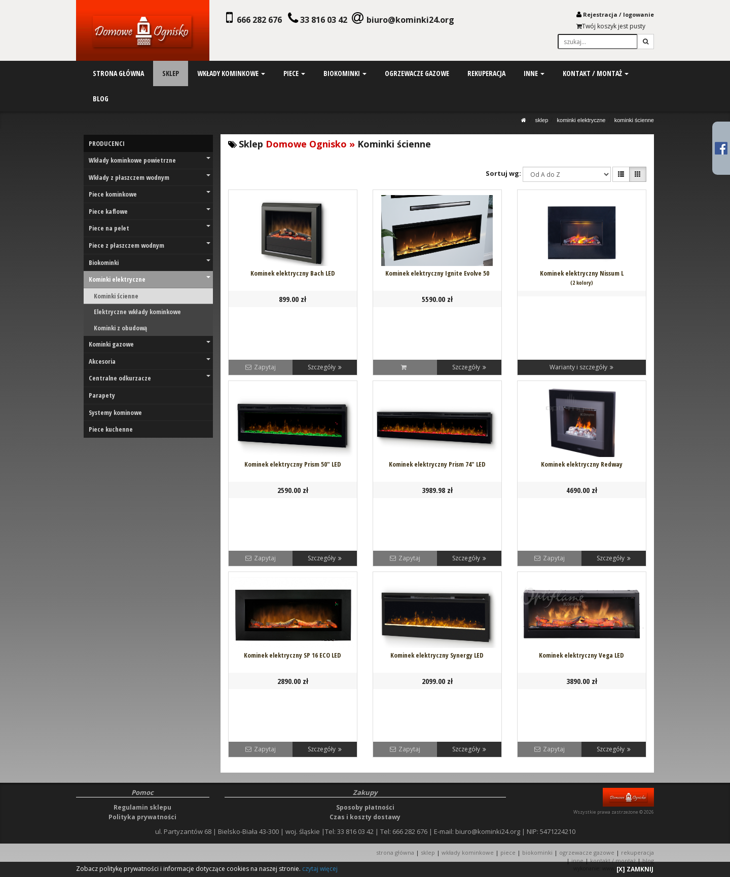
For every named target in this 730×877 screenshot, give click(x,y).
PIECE (508, 852)
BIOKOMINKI (537, 852)
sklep (170, 73)
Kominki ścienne (634, 120)
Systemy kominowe (115, 412)
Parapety (102, 395)
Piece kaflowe (149, 211)
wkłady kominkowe (231, 73)
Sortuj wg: (503, 173)
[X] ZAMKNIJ (634, 869)
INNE (577, 860)
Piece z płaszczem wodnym (149, 245)
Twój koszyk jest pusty (610, 26)
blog (100, 98)
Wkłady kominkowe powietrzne (149, 160)
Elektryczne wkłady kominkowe (137, 311)
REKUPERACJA (637, 852)
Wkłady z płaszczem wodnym (149, 177)
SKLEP (542, 120)
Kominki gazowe (149, 344)
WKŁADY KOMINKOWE (468, 852)
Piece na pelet (149, 228)
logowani (636, 14)
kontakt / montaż (595, 73)
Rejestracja (600, 14)
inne (534, 73)
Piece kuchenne (111, 429)
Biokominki (149, 262)
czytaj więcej (320, 868)
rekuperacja (486, 73)
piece (294, 73)
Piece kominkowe (149, 194)
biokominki (345, 73)
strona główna (118, 73)
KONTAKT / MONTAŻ (613, 860)
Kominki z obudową (120, 327)
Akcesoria (149, 361)
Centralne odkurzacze (149, 378)
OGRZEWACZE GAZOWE (586, 852)
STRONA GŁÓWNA (396, 852)
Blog (648, 860)
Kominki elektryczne (581, 120)
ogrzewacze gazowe (417, 73)
